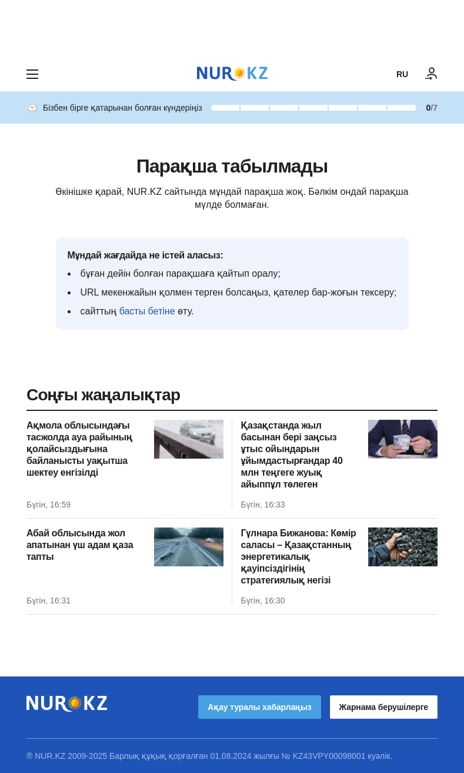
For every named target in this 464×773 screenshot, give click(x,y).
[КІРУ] (431, 74)
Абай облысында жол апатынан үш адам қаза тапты (79, 545)
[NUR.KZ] (232, 73)
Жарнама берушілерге (383, 707)
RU (402, 74)
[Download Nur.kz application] (232, 28)
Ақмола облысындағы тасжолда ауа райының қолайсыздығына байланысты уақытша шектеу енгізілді (79, 448)
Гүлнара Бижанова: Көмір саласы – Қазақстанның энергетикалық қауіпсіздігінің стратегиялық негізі (298, 556)
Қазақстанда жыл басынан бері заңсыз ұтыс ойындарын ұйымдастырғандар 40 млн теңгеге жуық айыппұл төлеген (292, 454)
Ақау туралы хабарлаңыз (259, 707)
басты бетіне (147, 311)
